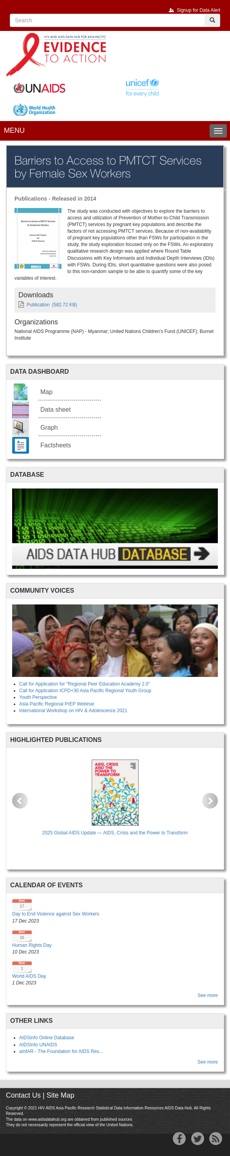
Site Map (60, 1095)
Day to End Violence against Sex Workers (55, 914)
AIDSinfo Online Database (46, 1037)
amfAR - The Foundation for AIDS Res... (61, 1051)
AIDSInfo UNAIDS (38, 1044)
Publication (38, 305)
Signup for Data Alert (198, 10)
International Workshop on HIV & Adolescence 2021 (73, 710)
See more (207, 995)
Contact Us (23, 1095)
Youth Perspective (38, 697)
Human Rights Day (32, 945)
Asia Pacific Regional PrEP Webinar (56, 704)
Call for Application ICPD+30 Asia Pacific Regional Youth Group (85, 690)
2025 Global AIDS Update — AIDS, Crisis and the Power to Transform (115, 833)
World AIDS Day (29, 976)
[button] (20, 801)
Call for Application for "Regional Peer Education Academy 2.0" (84, 684)
